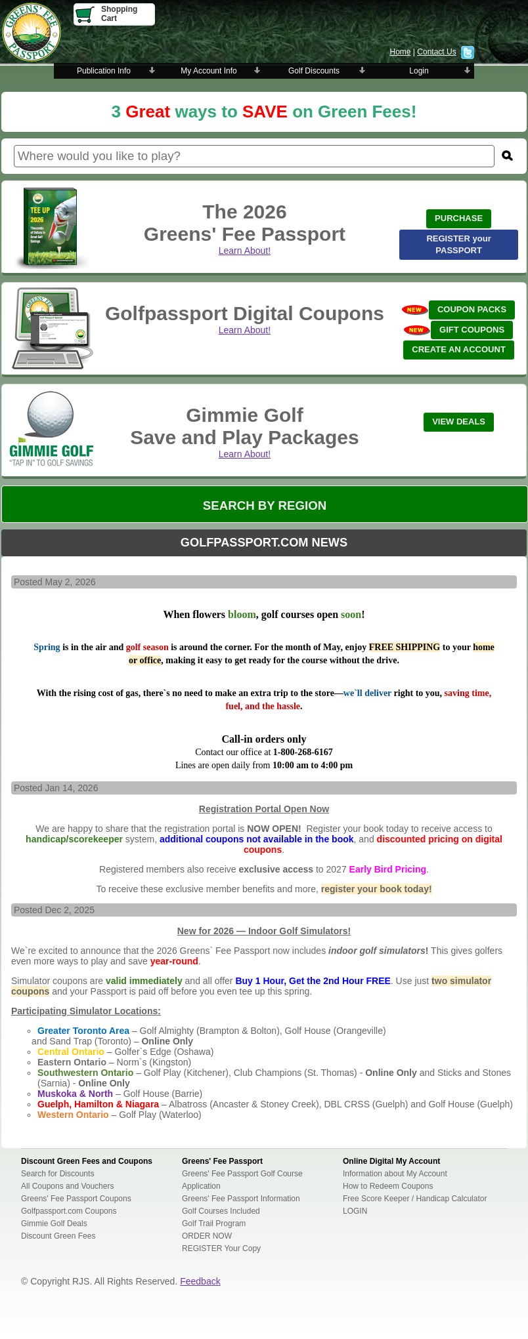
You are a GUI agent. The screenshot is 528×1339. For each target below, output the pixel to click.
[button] (459, 219)
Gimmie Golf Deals (54, 1223)
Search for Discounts (57, 1173)
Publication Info (104, 70)
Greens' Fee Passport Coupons (76, 1198)
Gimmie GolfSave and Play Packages (244, 426)
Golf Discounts (314, 70)
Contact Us (436, 51)
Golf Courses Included (221, 1211)
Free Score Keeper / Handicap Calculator (415, 1198)
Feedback (200, 1281)
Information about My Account (395, 1173)
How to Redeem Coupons (388, 1186)
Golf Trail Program (214, 1223)
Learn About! (245, 250)
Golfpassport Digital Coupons (244, 313)
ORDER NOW (207, 1236)
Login (418, 70)
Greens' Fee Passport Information (241, 1198)
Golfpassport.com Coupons (68, 1211)
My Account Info (208, 70)
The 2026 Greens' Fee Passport (244, 223)
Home (399, 51)
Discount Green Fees (58, 1236)
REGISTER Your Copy (221, 1248)
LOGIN (355, 1211)
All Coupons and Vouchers (67, 1186)
